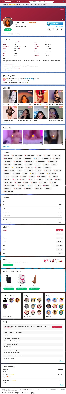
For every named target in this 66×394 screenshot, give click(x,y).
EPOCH (20, 389)
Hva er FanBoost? (59, 26)
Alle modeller (4, 4)
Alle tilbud (26, 4)
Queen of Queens (29, 78)
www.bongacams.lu (13, 389)
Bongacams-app (42, 4)
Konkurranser (33, 4)
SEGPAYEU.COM (25, 389)
